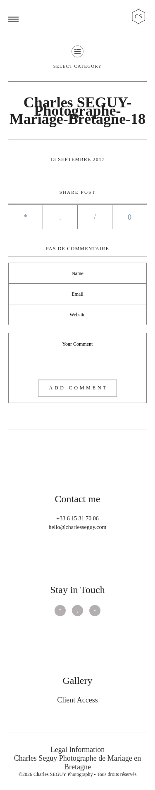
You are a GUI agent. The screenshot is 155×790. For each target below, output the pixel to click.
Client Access (77, 700)
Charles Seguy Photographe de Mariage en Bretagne (77, 762)
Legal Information (77, 749)
